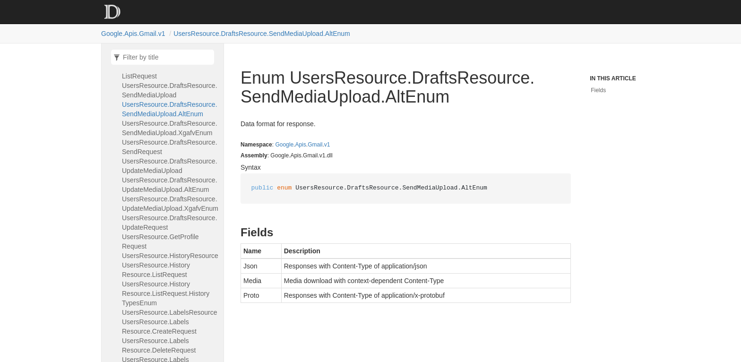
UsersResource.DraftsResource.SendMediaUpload (169, 90)
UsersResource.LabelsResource (169, 312)
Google (284, 144)
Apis (300, 144)
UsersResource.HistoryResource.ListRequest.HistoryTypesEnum (165, 293)
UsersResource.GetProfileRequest (160, 241)
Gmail (315, 144)
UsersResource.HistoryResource (170, 255)
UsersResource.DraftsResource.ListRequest (169, 71)
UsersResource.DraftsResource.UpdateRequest (169, 222)
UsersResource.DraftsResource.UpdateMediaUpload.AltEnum (169, 184)
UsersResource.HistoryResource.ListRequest (156, 269)
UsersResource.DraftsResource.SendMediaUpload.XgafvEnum (169, 128)
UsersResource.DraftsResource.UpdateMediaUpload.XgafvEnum (170, 203)
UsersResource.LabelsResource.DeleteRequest (159, 345)
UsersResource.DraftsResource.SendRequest (169, 146)
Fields (598, 90)
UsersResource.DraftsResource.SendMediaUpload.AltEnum (261, 33)
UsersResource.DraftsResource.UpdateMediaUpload (169, 165)
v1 (327, 144)
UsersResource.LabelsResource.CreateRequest (159, 326)
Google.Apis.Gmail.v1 (133, 33)
